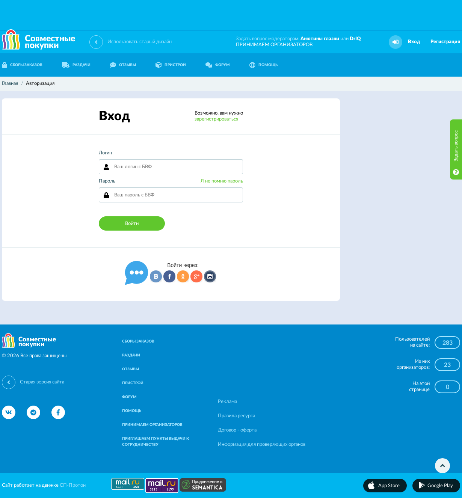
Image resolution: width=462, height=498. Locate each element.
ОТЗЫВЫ (123, 65)
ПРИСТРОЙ (171, 65)
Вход (414, 41)
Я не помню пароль (222, 181)
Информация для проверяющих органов (261, 444)
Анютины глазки (319, 38)
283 (447, 343)
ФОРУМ (217, 65)
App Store (389, 485)
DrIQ (355, 38)
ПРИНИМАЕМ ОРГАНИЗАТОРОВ (274, 44)
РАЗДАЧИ (76, 65)
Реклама (227, 401)
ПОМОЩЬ (263, 65)
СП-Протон (73, 485)
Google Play (440, 485)
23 (447, 365)
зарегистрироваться (216, 119)
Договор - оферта (237, 430)
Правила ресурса (236, 415)
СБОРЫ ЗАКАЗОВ (138, 341)
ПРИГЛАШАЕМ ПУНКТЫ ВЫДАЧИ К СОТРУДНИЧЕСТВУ (155, 442)
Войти (132, 223)
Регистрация (445, 41)
